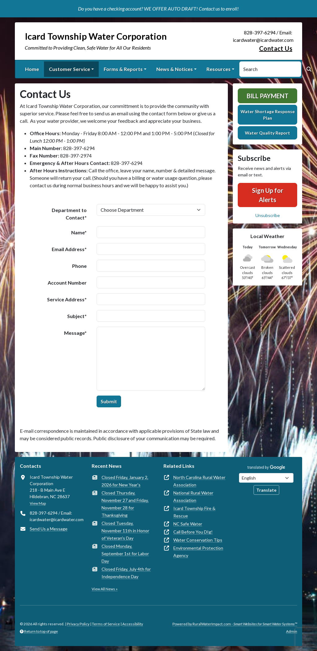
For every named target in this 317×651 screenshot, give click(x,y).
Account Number (67, 283)
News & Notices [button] (174, 69)
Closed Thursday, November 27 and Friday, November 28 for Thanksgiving (125, 504)
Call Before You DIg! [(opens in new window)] (193, 531)
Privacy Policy (78, 624)
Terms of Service (106, 624)
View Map (38, 503)
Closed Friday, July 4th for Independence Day (126, 572)
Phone (79, 266)
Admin (291, 631)
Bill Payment (268, 96)
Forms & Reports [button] (123, 69)
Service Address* (67, 299)
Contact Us (275, 48)
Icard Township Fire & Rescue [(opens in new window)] (194, 512)
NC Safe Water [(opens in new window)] (187, 523)
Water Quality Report (267, 132)
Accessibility (132, 624)
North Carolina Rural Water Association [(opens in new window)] (199, 481)
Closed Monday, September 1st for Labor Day (125, 553)
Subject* (77, 316)
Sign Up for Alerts (267, 195)
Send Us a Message (48, 528)
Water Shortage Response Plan (268, 115)
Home (32, 69)
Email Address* (69, 249)
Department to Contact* (69, 213)
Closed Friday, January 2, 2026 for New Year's (125, 481)
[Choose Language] (266, 478)
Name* (79, 232)
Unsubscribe (267, 215)
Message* (75, 333)
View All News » (105, 589)
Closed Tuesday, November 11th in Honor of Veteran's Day (125, 530)
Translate (266, 490)
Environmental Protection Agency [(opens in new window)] (198, 551)
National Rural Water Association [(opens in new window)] (193, 496)
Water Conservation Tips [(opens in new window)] (197, 539)
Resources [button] (218, 69)
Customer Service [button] (69, 69)
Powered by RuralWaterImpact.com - (234, 624)
